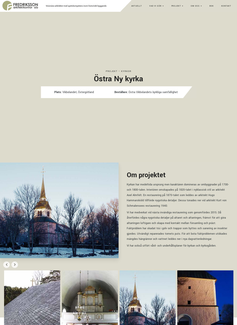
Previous (6, 264)
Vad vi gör (155, 6)
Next (14, 264)
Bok (212, 6)
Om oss (195, 6)
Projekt (176, 6)
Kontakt (226, 6)
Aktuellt (136, 6)
